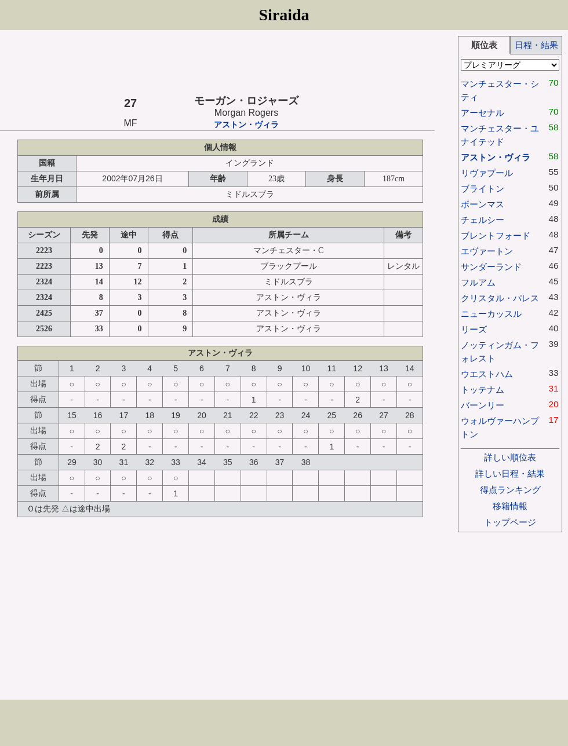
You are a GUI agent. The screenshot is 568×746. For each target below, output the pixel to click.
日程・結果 (536, 45)
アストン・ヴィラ (246, 124)
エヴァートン (487, 251)
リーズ (474, 329)
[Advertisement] (217, 62)
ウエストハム (487, 374)
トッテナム (482, 389)
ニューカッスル (491, 314)
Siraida (283, 15)
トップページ (510, 522)
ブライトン (482, 188)
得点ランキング (510, 490)
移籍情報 (510, 506)
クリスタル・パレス (500, 298)
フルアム (478, 282)
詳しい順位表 (510, 457)
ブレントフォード (495, 235)
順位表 (484, 45)
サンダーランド (491, 267)
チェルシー (482, 220)
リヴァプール (487, 173)
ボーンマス (482, 204)
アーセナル (482, 113)
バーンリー (482, 405)
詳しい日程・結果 (510, 473)
